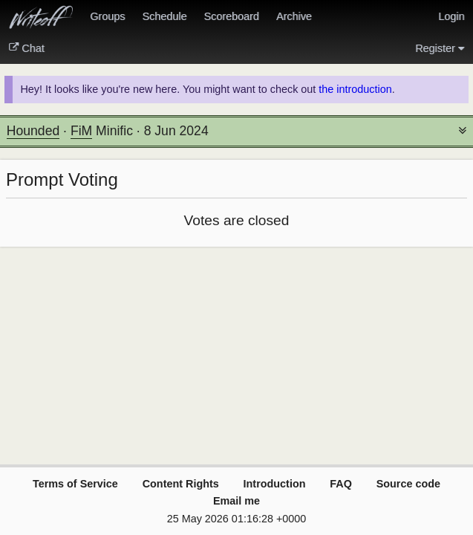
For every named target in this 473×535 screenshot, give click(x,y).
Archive (294, 16)
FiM (81, 130)
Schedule (164, 16)
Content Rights (181, 484)
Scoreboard (230, 16)
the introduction (355, 89)
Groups (107, 16)
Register (439, 48)
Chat (27, 48)
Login (451, 16)
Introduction (275, 484)
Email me (236, 501)
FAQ (341, 484)
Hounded (33, 130)
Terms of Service (75, 484)
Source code (408, 484)
